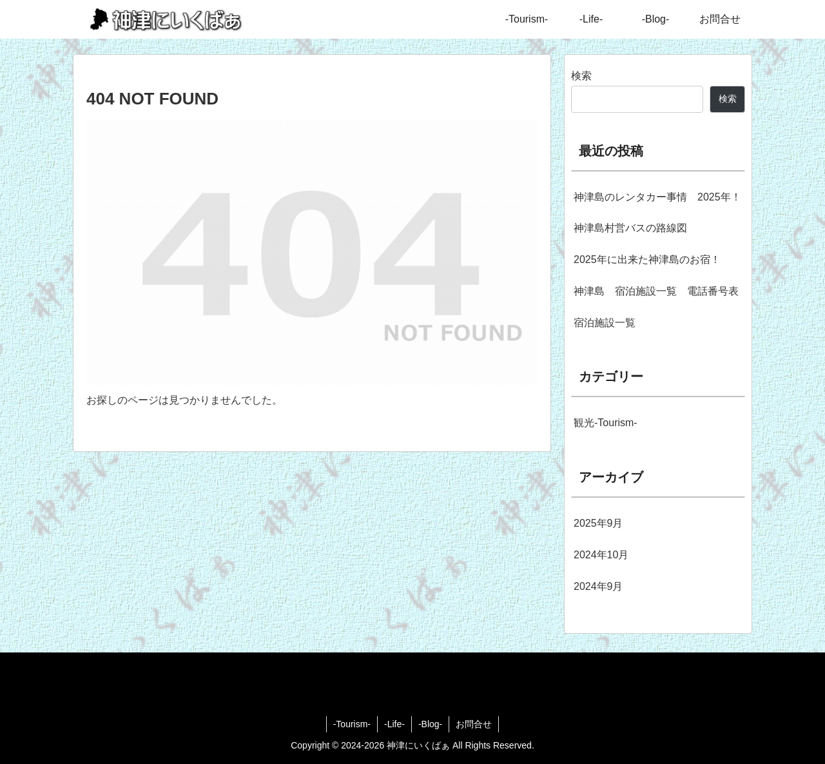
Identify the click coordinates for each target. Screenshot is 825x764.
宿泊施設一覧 (605, 322)
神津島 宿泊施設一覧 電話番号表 (656, 291)
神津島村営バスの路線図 (630, 227)
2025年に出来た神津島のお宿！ (647, 259)
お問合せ (474, 724)
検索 (581, 75)
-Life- (394, 724)
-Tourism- (352, 724)
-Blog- (430, 724)
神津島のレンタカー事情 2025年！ (657, 196)
